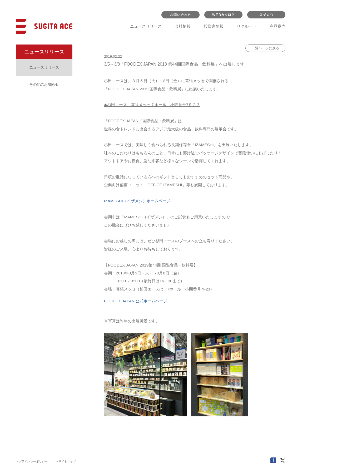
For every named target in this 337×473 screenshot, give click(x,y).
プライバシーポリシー (33, 461)
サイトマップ (67, 461)
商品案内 (277, 26)
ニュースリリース (146, 26)
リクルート (246, 26)
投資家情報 (214, 26)
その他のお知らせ (44, 84)
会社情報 (183, 26)
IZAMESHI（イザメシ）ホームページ (137, 201)
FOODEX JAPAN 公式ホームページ (135, 301)
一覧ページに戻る (265, 48)
